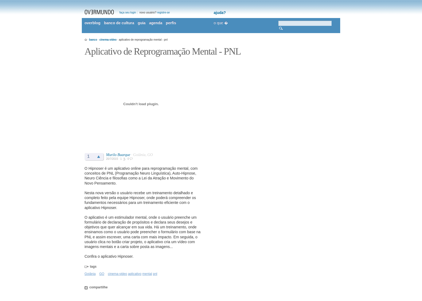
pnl (155, 274)
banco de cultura (119, 23)
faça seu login (127, 12)
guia (142, 23)
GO (101, 274)
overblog (92, 23)
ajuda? (220, 12)
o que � (221, 23)
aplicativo (134, 274)
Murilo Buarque (118, 155)
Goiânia (90, 274)
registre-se (163, 12)
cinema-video (108, 39)
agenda (155, 23)
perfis (171, 23)
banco (93, 39)
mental (147, 274)
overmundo (99, 12)
